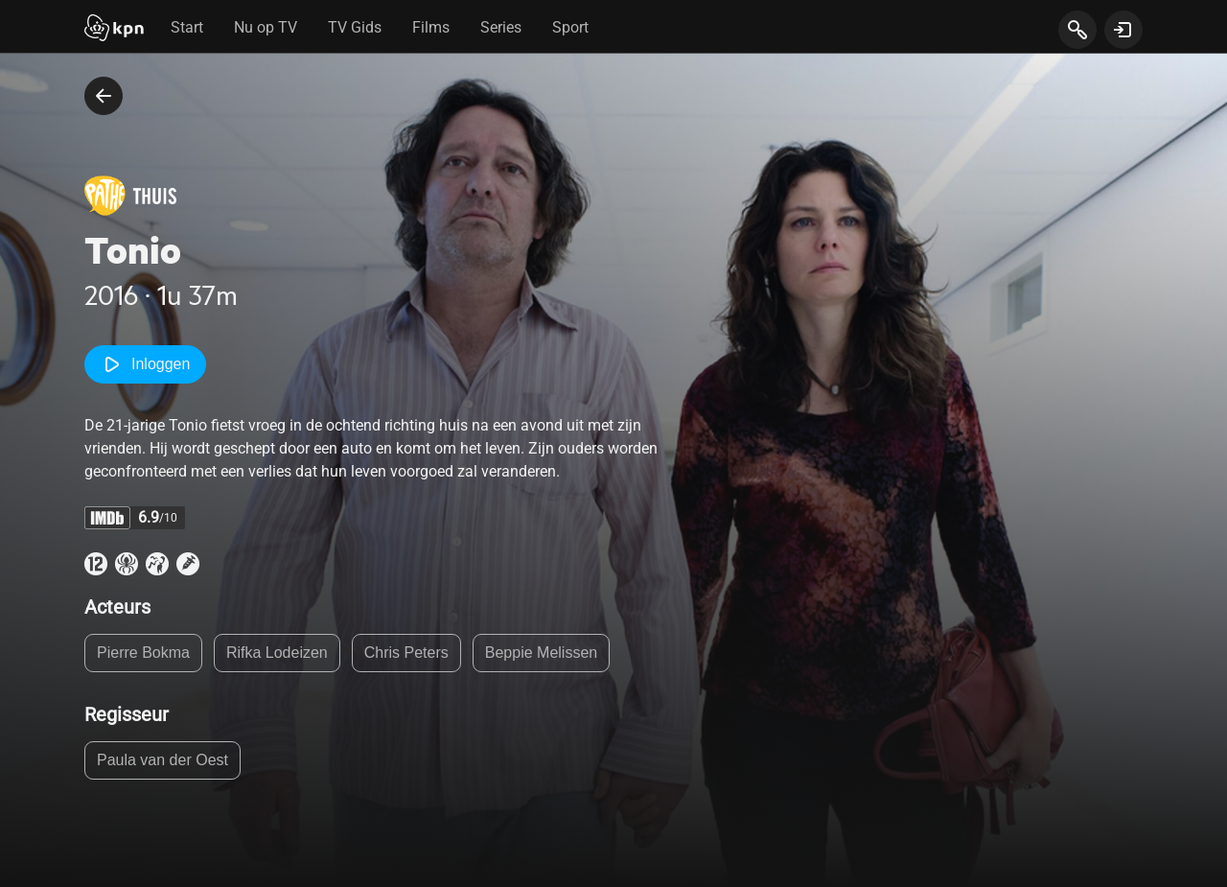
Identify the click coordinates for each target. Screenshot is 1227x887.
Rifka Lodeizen (277, 652)
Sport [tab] (570, 27)
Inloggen (145, 364)
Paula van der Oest (162, 760)
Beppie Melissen (541, 652)
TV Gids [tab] (355, 27)
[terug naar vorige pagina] (103, 96)
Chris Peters (406, 652)
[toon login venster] (1123, 30)
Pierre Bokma (143, 652)
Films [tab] (431, 27)
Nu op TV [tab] (265, 27)
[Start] (114, 30)
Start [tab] (187, 27)
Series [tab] (500, 27)
